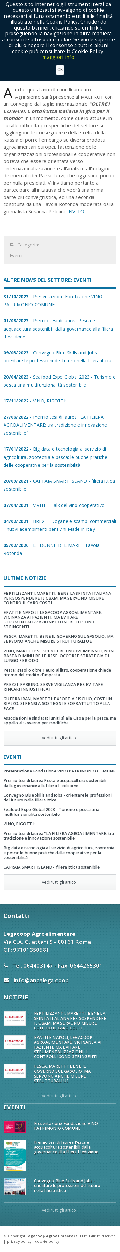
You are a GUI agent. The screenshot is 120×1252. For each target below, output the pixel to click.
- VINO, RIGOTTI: (35, 401)
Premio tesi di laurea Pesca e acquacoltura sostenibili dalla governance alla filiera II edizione (55, 783)
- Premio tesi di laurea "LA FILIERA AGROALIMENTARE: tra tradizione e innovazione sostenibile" (55, 425)
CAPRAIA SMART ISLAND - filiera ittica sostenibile (52, 867)
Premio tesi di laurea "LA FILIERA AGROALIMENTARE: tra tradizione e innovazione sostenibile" (59, 836)
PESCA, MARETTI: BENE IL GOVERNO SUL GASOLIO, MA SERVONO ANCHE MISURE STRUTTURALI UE (58, 639)
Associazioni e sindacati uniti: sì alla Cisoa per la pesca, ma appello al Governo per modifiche (60, 720)
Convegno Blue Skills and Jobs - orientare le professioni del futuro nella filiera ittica (58, 798)
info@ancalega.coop (41, 980)
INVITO (75, 211)
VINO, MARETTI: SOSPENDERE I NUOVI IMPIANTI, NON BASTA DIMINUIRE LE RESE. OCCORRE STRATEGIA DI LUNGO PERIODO (59, 655)
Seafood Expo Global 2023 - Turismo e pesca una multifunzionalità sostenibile (51, 812)
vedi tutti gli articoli (60, 738)
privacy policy (19, 1241)
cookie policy (47, 1241)
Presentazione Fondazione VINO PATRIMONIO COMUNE (60, 771)
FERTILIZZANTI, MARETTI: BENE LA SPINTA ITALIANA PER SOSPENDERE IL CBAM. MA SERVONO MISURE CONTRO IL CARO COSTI (57, 598)
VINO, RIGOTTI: (19, 824)
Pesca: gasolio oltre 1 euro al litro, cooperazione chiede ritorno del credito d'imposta (57, 672)
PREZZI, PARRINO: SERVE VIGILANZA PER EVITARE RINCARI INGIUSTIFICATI (53, 687)
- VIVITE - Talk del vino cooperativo (54, 505)
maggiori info (58, 57)
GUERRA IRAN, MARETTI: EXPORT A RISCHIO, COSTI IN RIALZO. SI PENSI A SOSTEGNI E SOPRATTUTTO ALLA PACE (58, 703)
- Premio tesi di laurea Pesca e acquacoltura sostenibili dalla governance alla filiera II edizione (58, 328)
